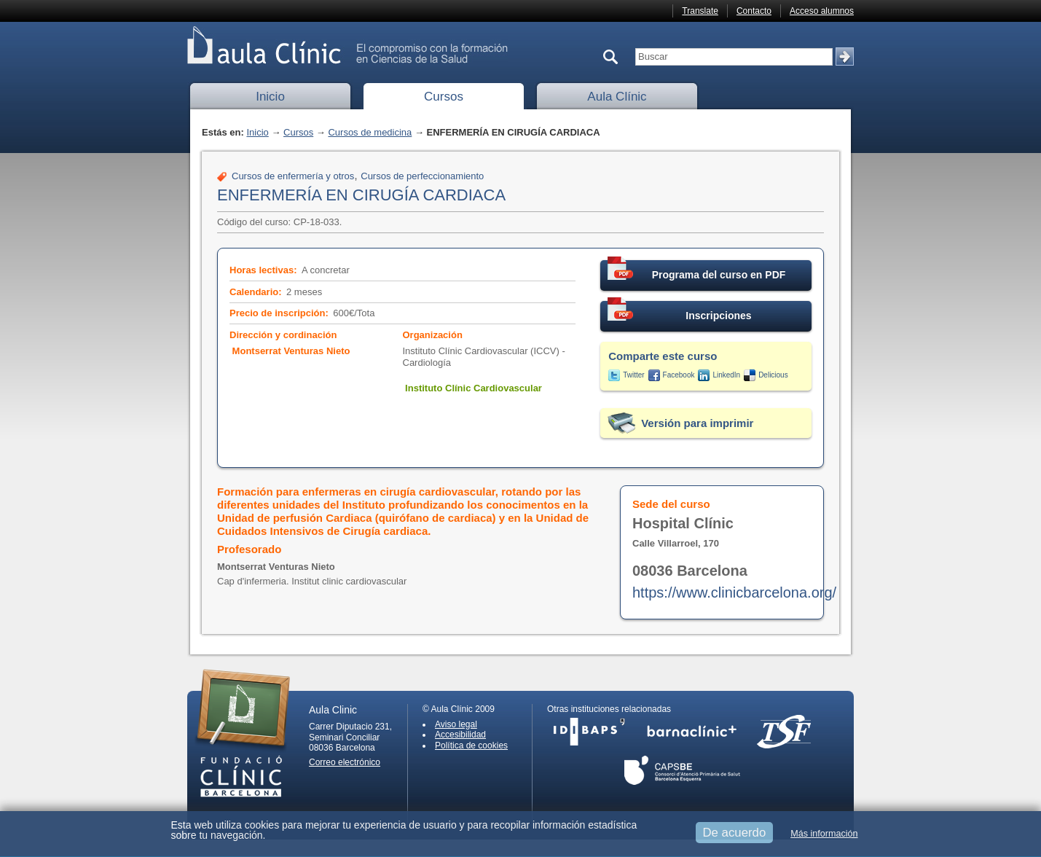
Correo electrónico (344, 762)
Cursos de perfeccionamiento (422, 176)
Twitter (633, 375)
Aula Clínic (616, 96)
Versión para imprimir (697, 423)
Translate (700, 11)
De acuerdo (734, 833)
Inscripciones (680, 311)
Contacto (753, 11)
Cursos (443, 96)
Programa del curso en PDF (696, 270)
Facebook (679, 375)
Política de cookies (471, 745)
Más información (823, 834)
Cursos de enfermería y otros (293, 176)
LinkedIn (726, 375)
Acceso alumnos (822, 11)
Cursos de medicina (370, 132)
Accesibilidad (460, 734)
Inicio (270, 96)
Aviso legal (456, 724)
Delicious (773, 375)
